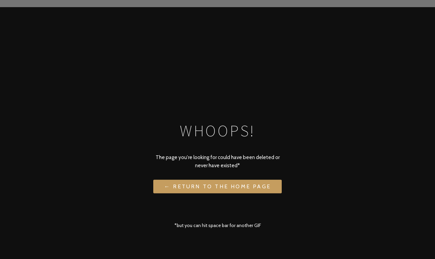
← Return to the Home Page (217, 186)
